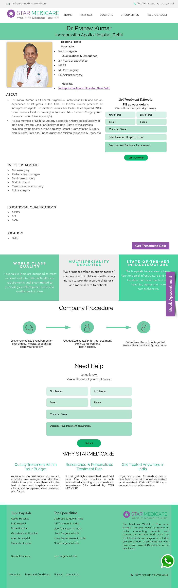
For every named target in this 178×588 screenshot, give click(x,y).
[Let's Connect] (136, 158)
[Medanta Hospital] (21, 543)
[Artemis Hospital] (21, 538)
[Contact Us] (72, 574)
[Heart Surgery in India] (67, 533)
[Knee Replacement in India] (70, 538)
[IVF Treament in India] (66, 523)
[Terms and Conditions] (37, 574)
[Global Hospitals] (21, 556)
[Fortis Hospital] (20, 528)
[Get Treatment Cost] (150, 245)
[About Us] (15, 574)
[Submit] (89, 443)
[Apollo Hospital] (20, 518)
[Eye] (167, 561)
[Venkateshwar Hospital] (25, 533)
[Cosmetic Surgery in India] (69, 518)
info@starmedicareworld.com (30, 3)
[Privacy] (58, 574)
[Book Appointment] (170, 294)
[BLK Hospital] (20, 523)
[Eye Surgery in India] (66, 556)
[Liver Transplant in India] (68, 528)
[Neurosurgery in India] (67, 543)
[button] (86, 15)
